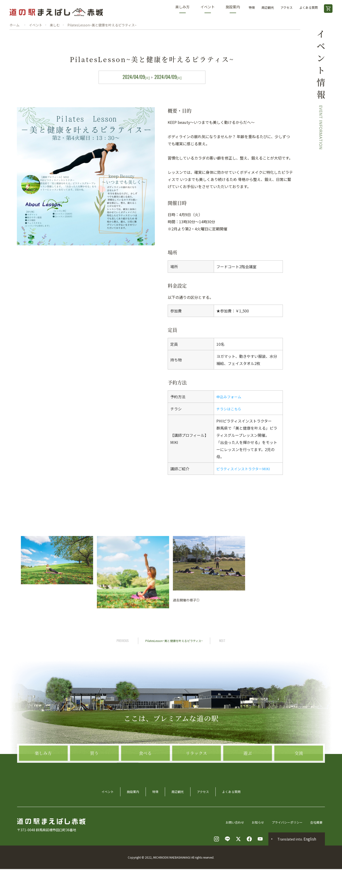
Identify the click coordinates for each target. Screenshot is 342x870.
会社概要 (318, 823)
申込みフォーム (229, 396)
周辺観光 (267, 7)
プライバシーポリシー (287, 823)
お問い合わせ (232, 823)
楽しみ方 (182, 8)
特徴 (252, 7)
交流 (299, 773)
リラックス (196, 773)
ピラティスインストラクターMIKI (244, 468)
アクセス (286, 7)
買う (94, 773)
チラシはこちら (229, 409)
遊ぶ (247, 773)
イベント (207, 8)
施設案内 (233, 8)
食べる (145, 773)
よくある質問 (308, 7)
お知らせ (256, 823)
